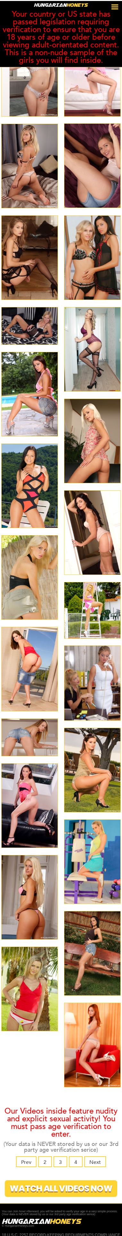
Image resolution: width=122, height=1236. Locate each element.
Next (96, 1162)
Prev (25, 1162)
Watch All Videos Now (61, 1189)
